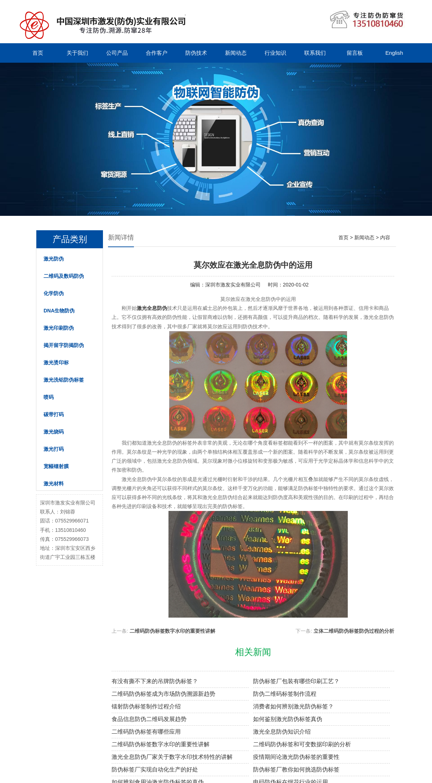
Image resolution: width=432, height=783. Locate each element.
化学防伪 (54, 293)
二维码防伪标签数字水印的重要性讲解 (172, 631)
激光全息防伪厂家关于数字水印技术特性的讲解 (172, 757)
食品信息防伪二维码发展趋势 (149, 719)
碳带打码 (54, 414)
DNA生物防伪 (59, 310)
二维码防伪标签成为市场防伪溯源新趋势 (163, 694)
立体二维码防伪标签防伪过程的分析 (354, 631)
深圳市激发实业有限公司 (233, 285)
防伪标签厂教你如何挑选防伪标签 (296, 769)
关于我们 (77, 53)
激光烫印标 (56, 362)
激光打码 (54, 449)
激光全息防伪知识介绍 (282, 732)
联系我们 (315, 53)
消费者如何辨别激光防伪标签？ (293, 706)
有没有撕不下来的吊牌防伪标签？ (155, 681)
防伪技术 (196, 53)
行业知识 (275, 53)
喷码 (49, 397)
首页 (37, 53)
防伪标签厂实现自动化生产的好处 (155, 769)
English (394, 53)
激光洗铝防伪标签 (64, 380)
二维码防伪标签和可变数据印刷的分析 (302, 744)
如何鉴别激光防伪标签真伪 (287, 719)
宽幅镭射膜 (56, 466)
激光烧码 (54, 432)
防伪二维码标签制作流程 (284, 694)
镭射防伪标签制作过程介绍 (146, 706)
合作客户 (156, 53)
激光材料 (54, 483)
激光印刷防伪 (59, 328)
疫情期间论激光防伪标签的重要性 (296, 757)
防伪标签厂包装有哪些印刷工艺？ (296, 681)
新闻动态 (236, 53)
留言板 (355, 53)
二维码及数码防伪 (64, 276)
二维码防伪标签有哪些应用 (146, 732)
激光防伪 (54, 259)
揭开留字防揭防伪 (64, 345)
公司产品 (117, 53)
